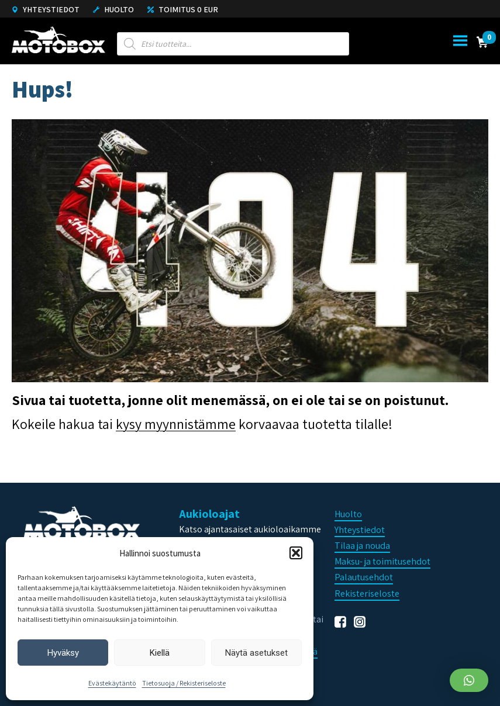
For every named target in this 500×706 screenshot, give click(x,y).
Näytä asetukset (256, 653)
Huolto (113, 9)
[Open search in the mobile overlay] (233, 44)
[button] (296, 553)
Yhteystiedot (46, 9)
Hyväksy (63, 653)
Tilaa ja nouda (362, 545)
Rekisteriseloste (367, 593)
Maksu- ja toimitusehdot (382, 561)
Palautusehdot (364, 577)
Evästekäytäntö (112, 683)
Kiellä (160, 653)
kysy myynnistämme (176, 423)
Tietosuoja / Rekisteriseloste (184, 683)
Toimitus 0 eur (182, 9)
